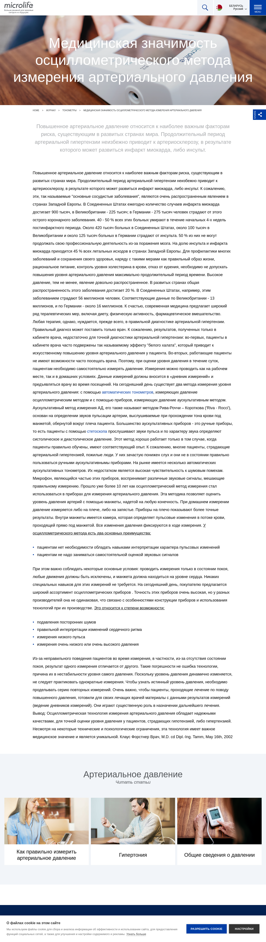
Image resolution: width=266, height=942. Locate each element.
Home (36, 110)
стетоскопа (97, 431)
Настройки (244, 928)
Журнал (50, 110)
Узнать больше (136, 934)
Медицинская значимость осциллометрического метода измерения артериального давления (142, 110)
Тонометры (69, 110)
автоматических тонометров (127, 392)
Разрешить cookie (206, 928)
